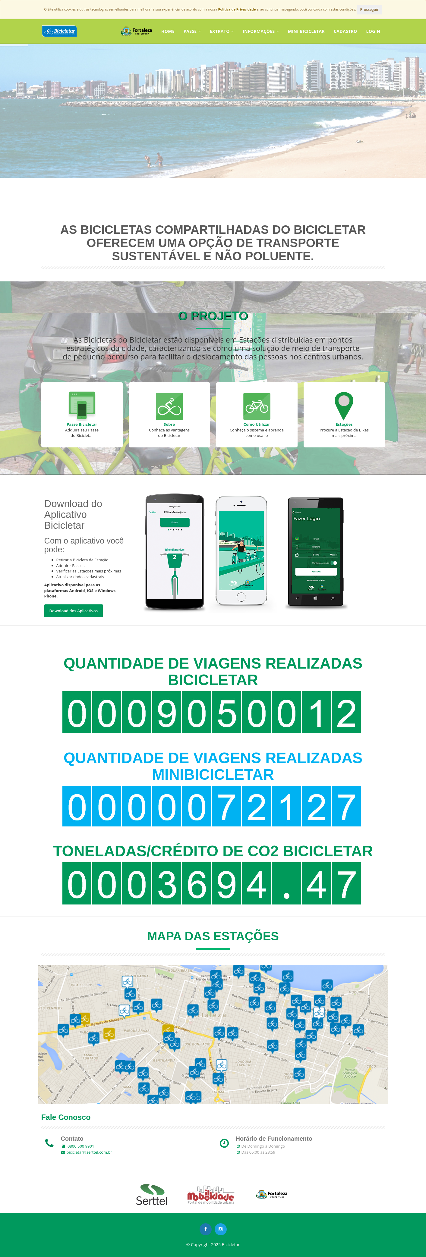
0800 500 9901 (80, 1146)
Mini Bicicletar (306, 31)
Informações (261, 31)
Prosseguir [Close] (369, 9)
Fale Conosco (66, 1117)
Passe (192, 31)
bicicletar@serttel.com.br (89, 1152)
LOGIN (373, 31)
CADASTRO (345, 31)
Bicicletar (231, 1244)
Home (168, 31)
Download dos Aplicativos (73, 610)
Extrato (222, 31)
